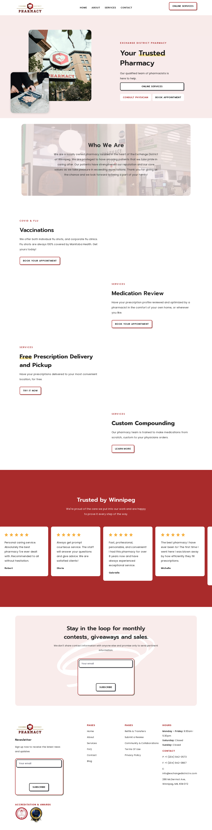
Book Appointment (168, 97)
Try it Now (30, 390)
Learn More (123, 448)
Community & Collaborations (142, 743)
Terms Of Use (133, 749)
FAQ (89, 749)
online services (183, 6)
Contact (92, 755)
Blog (89, 761)
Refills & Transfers (135, 731)
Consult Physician (135, 97)
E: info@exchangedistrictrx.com (179, 771)
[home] (30, 7)
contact (126, 7)
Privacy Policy (133, 755)
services (110, 7)
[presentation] (105, 675)
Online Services (152, 86)
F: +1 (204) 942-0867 (174, 762)
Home (83, 7)
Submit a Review (134, 737)
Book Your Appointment (40, 260)
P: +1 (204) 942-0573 (174, 756)
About (96, 7)
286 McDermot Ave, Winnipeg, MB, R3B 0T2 (175, 782)
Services (92, 743)
